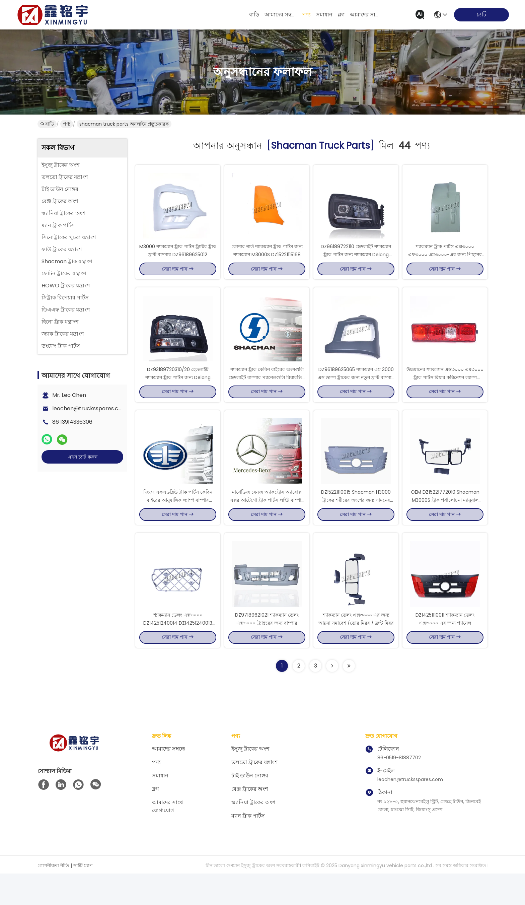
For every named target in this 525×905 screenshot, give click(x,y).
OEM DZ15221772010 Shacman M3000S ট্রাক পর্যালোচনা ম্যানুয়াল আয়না (445, 523)
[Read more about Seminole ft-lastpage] (349, 697)
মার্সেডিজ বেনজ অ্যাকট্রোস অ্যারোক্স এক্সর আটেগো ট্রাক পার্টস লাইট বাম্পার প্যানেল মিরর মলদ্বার (267, 523)
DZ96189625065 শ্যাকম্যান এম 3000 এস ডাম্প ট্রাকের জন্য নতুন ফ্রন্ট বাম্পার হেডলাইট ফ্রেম (356, 392)
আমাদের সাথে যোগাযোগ (366, 14)
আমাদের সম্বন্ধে (281, 14)
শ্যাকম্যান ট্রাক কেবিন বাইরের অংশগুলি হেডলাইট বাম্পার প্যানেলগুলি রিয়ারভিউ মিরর (267, 392)
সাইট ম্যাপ (83, 897)
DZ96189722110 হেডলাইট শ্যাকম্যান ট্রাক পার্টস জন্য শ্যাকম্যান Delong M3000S (356, 262)
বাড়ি (254, 14)
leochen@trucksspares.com (89, 408)
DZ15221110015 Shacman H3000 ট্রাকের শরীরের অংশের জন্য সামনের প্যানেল (356, 523)
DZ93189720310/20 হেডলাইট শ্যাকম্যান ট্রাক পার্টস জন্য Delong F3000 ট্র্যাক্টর (178, 392)
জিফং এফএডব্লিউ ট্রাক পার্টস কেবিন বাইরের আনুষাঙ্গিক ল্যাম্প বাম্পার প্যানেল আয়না (177, 523)
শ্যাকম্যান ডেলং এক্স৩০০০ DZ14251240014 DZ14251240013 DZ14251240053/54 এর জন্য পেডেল (178, 653)
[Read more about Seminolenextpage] (332, 697)
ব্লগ (341, 14)
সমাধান (324, 14)
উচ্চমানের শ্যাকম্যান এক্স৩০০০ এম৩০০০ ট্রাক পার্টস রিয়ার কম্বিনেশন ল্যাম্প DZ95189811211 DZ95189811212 (444, 392)
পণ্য (306, 14)
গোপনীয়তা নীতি (53, 897)
